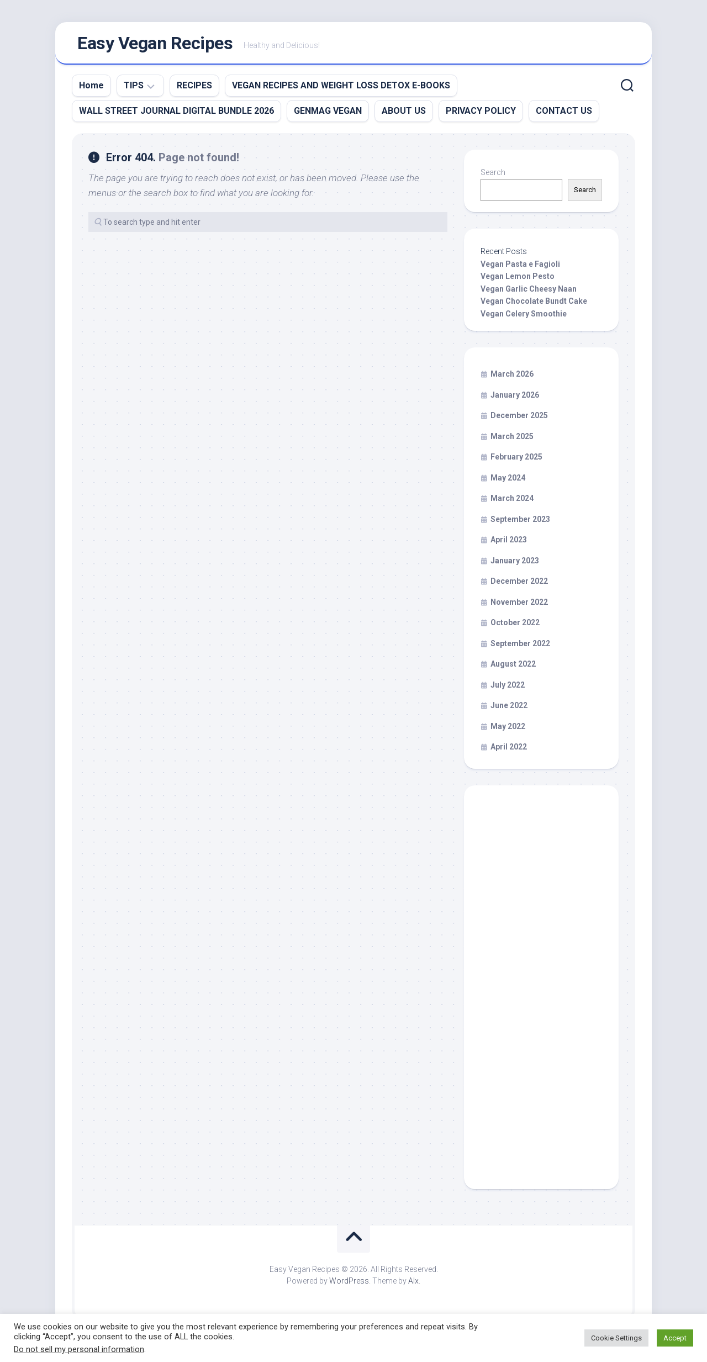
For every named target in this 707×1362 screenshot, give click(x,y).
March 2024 (512, 501)
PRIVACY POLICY (481, 114)
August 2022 (513, 667)
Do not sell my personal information (79, 1349)
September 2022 (520, 646)
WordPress (349, 1284)
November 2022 (519, 605)
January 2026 (514, 398)
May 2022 (507, 729)
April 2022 (508, 750)
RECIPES (194, 88)
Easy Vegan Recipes (155, 44)
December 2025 (519, 418)
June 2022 (508, 708)
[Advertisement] (541, 996)
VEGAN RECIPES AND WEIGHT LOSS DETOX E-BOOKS (341, 88)
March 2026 (512, 377)
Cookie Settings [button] (616, 1338)
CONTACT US (564, 114)
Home (91, 88)
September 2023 (520, 522)
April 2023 (508, 543)
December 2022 (519, 584)
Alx (413, 1284)
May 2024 (507, 481)
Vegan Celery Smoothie (524, 317)
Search (493, 175)
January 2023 (514, 563)
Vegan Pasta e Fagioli (520, 267)
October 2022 (515, 625)
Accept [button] (675, 1338)
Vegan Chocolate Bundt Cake (534, 304)
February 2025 (516, 460)
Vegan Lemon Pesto (518, 279)
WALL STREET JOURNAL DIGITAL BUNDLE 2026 (176, 114)
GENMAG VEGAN (328, 114)
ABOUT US (404, 114)
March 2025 (512, 439)
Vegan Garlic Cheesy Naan (529, 292)
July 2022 (507, 688)
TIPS (134, 88)
